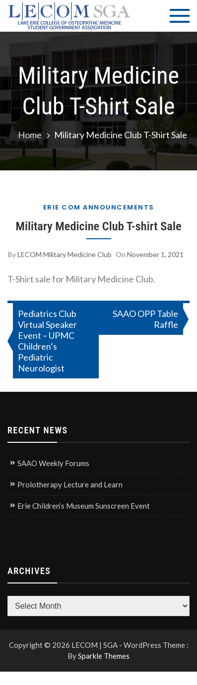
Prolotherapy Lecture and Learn (70, 484)
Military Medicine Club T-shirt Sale (98, 226)
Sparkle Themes (104, 655)
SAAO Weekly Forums (53, 463)
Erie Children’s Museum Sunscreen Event (83, 505)
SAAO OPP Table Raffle (145, 319)
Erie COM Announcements (98, 207)
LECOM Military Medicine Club (64, 254)
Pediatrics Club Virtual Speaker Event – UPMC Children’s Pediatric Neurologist (47, 340)
